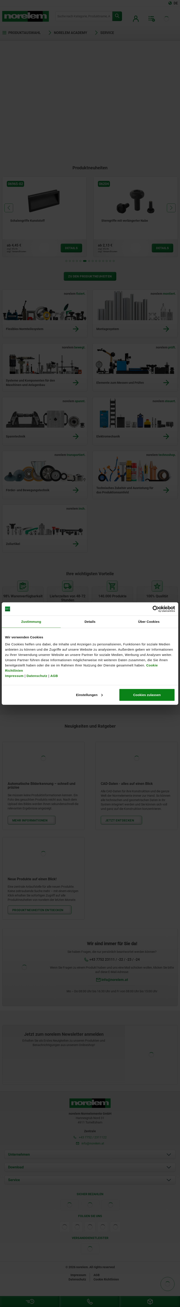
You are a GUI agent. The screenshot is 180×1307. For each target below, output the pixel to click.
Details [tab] (90, 621)
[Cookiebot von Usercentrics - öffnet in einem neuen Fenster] (156, 609)
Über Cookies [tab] (149, 621)
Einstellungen (89, 694)
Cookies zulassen (147, 694)
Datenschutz (36, 675)
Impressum (14, 675)
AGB (54, 675)
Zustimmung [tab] (31, 621)
